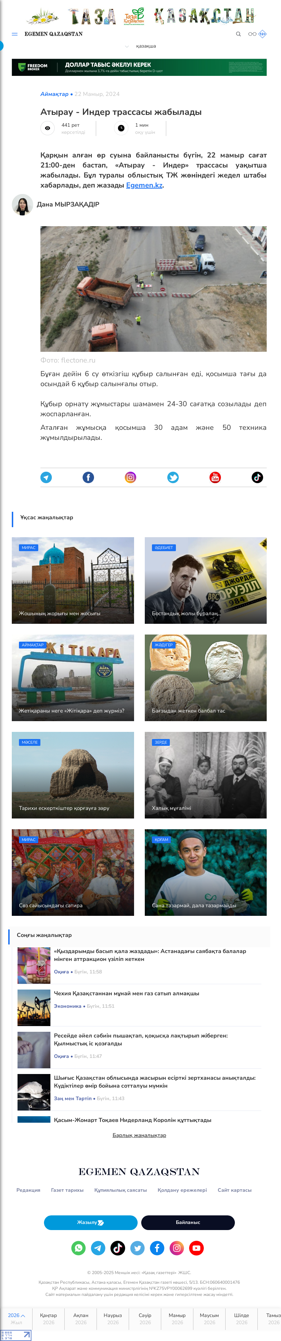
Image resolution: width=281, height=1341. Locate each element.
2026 (16, 1319)
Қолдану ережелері (182, 1190)
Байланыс (188, 1222)
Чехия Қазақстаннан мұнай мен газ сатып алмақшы (126, 993)
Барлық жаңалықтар (139, 1135)
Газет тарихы (67, 1190)
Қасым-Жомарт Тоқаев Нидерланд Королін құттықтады (132, 1120)
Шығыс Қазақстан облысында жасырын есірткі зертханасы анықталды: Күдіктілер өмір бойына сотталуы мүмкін (155, 1082)
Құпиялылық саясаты (120, 1190)
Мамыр (177, 1319)
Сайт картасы (235, 1190)
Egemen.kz (144, 185)
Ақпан (80, 1319)
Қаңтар (48, 1319)
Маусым (209, 1319)
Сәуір (145, 1319)
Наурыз (112, 1319)
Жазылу (90, 1222)
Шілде (241, 1319)
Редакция (28, 1190)
